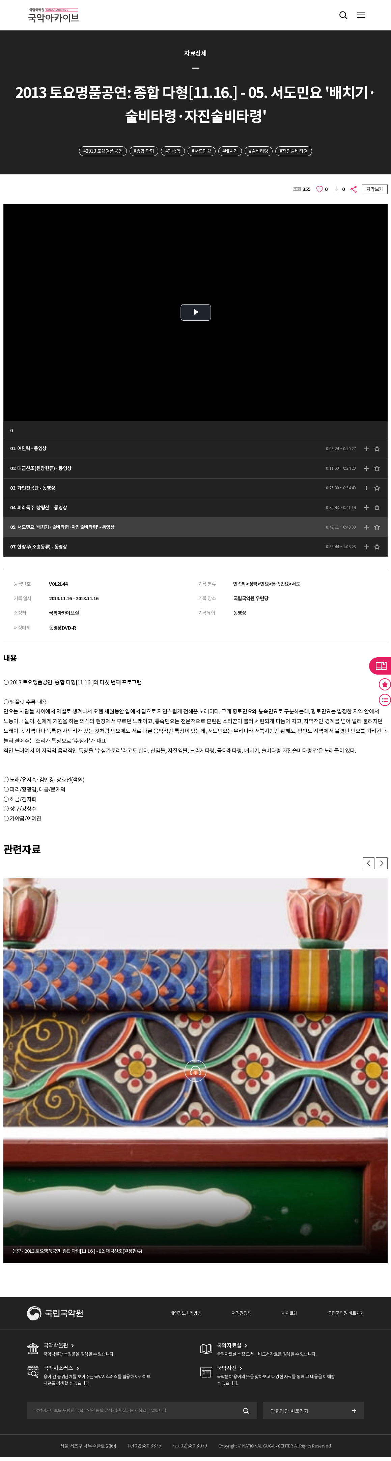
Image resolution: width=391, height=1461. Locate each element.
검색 (245, 1414)
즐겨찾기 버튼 (385, 684)
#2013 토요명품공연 (101, 151)
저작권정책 (241, 1317)
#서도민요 (201, 151)
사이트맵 (289, 1317)
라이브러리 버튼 (380, 665)
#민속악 (172, 151)
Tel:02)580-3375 (144, 1450)
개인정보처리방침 (185, 1317)
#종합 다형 (143, 151)
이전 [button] (368, 867)
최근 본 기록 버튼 (385, 700)
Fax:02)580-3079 (189, 1450)
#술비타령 (259, 151)
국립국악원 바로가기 (346, 1317)
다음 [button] (381, 867)
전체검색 (343, 15)
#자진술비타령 (295, 151)
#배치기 (230, 151)
